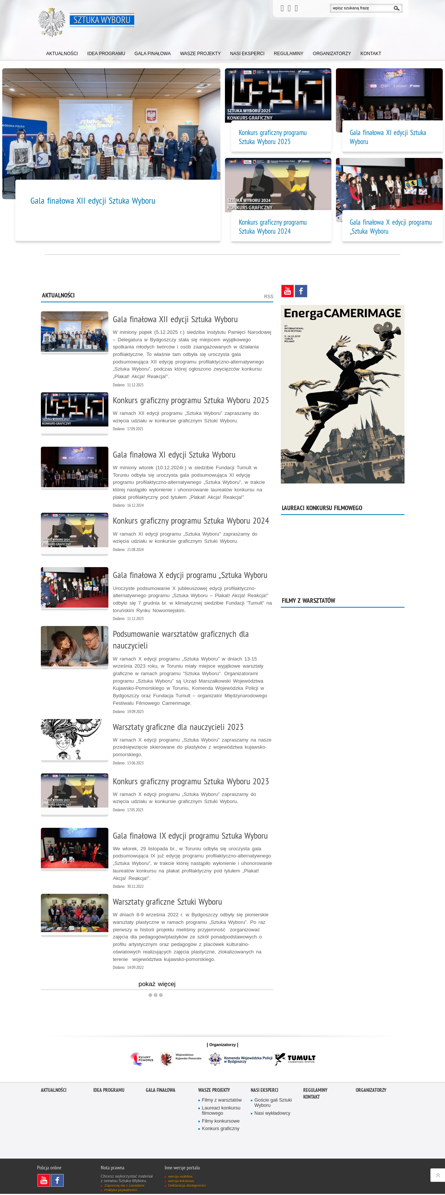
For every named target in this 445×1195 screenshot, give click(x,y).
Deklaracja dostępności (187, 1186)
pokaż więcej (157, 986)
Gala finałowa (160, 1091)
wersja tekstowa (181, 1182)
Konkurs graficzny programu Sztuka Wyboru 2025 (273, 137)
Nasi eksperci (264, 1091)
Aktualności (53, 1091)
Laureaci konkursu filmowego (221, 1112)
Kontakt (311, 1098)
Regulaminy (315, 1091)
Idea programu (108, 1091)
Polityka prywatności (121, 1191)
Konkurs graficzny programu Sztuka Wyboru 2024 (273, 227)
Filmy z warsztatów (222, 1101)
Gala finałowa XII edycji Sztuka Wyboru (92, 200)
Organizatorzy (371, 1091)
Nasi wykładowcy (273, 1114)
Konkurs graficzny (221, 1130)
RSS (269, 296)
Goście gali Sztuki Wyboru (273, 1104)
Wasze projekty (214, 1091)
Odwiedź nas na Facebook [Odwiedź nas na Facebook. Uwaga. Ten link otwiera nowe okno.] (301, 291)
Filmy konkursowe (221, 1122)
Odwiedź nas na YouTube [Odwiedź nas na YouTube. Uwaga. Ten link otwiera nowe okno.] (288, 291)
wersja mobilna (180, 1177)
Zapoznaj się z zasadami (125, 1186)
